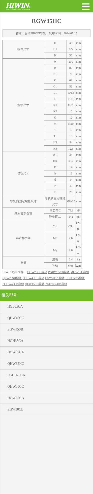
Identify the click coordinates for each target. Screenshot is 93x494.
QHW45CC (15, 394)
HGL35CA (15, 383)
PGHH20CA (16, 451)
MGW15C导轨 (79, 348)
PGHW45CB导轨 (13, 360)
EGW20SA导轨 (55, 354)
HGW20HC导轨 (37, 348)
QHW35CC (15, 463)
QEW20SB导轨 (12, 354)
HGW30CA (15, 428)
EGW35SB (15, 406)
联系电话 (74, 488)
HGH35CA (15, 417)
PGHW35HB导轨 (56, 360)
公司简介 (39, 488)
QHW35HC (15, 440)
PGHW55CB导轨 (59, 348)
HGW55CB (15, 474)
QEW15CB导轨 (34, 360)
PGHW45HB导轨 (33, 354)
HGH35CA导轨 (75, 354)
